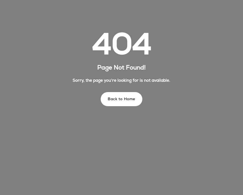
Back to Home (121, 98)
